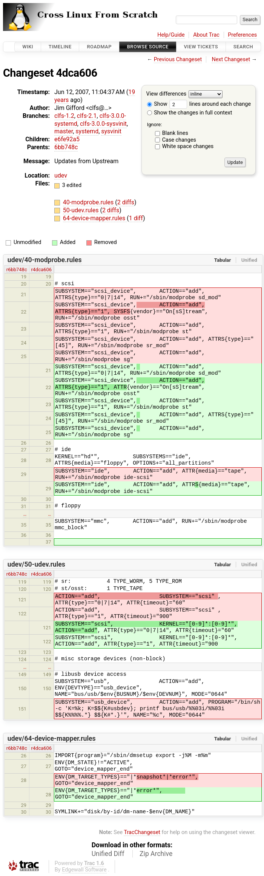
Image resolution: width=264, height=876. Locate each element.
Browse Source (148, 46)
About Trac (206, 35)
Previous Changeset (178, 59)
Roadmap (99, 46)
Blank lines (175, 133)
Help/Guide (170, 35)
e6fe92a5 (67, 139)
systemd (86, 131)
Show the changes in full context (189, 113)
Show (157, 104)
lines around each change (210, 104)
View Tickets (201, 46)
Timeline (60, 46)
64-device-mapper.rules (95, 218)
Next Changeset (231, 59)
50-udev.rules (81, 210)
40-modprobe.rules (89, 202)
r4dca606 (41, 269)
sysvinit (111, 131)
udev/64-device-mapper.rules (52, 738)
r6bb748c (16, 269)
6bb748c (66, 147)
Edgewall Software (84, 870)
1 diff (136, 218)
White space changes (188, 146)
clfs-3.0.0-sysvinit (103, 123)
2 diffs (125, 202)
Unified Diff (108, 853)
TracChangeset (142, 832)
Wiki (27, 46)
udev (60, 175)
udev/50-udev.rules (36, 564)
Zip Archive (156, 853)
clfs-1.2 (64, 115)
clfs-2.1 (87, 115)
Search (243, 46)
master (63, 131)
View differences (166, 94)
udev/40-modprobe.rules (45, 260)
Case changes (179, 140)
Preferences (242, 35)
